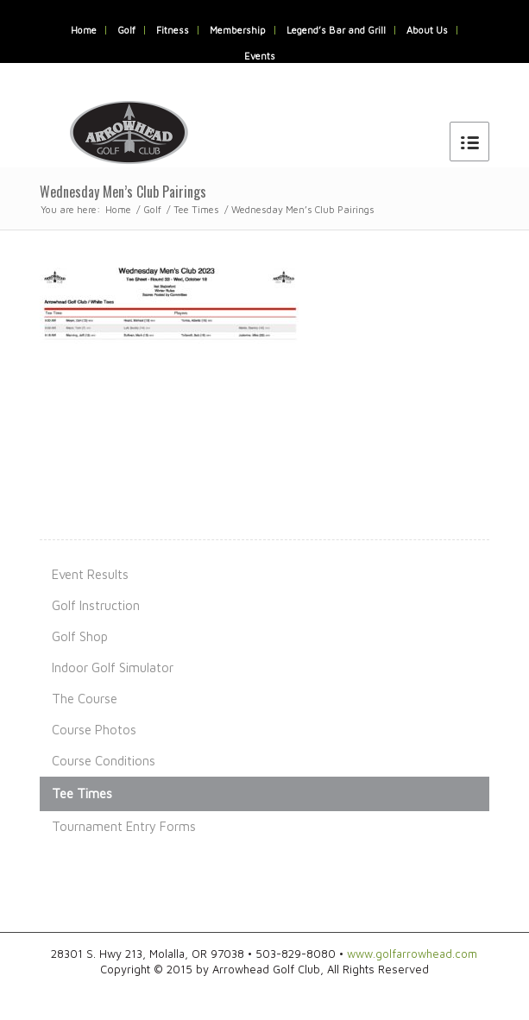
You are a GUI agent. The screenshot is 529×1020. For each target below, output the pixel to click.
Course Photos (94, 729)
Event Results (90, 574)
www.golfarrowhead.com (412, 953)
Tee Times (196, 209)
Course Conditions (103, 760)
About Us (427, 29)
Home (84, 29)
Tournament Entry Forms (124, 826)
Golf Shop (80, 636)
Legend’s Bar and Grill (336, 29)
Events (259, 55)
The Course (84, 698)
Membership (238, 29)
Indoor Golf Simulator (112, 667)
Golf (126, 29)
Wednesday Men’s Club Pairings (123, 191)
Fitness (172, 29)
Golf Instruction (96, 605)
